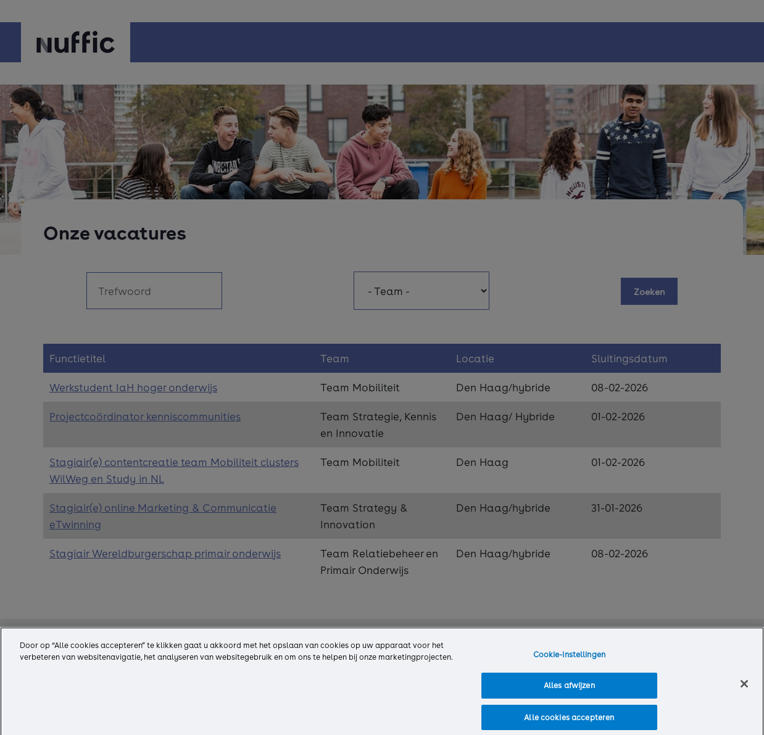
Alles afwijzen (569, 689)
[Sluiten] (744, 686)
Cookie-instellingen (569, 657)
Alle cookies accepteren (569, 721)
